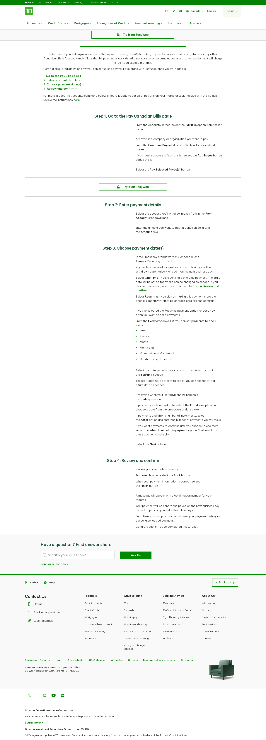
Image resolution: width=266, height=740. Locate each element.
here (77, 90)
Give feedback (41, 611)
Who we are (209, 594)
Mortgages (82, 23)
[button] (166, 11)
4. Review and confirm (58, 79)
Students (168, 629)
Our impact (208, 601)
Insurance (176, 23)
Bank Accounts (93, 594)
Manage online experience (159, 651)
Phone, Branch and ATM (137, 622)
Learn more (33, 713)
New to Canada (171, 622)
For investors (209, 615)
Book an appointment (45, 603)
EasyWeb (129, 601)
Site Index (187, 651)
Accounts (34, 23)
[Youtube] (54, 686)
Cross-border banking (136, 629)
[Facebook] (37, 686)
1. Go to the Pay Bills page (61, 66)
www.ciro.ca (33, 732)
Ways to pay (130, 608)
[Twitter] (29, 686)
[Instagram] (44, 686)
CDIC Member (97, 651)
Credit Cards (58, 23)
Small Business (45, 2)
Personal (29, 2)
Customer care (210, 622)
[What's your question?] (78, 546)
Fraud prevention (173, 615)
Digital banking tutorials (176, 608)
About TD (116, 2)
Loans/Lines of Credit (113, 23)
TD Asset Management (97, 2)
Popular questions (54, 555)
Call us (35, 595)
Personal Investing (148, 23)
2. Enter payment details (60, 71)
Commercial (63, 2)
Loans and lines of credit (98, 615)
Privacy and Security (37, 651)
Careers (206, 629)
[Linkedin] (62, 686)
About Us (116, 651)
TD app (128, 594)
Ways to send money (135, 615)
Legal (58, 651)
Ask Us (136, 546)
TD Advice (168, 594)
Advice (195, 23)
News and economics (214, 608)
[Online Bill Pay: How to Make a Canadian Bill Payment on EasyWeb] (133, 178)
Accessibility (75, 651)
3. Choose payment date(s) (62, 75)
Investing (78, 2)
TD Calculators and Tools (177, 601)
